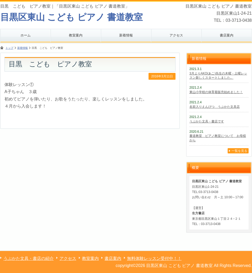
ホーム (25, 35)
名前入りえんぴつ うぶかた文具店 (214, 107)
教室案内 (76, 35)
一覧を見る (239, 151)
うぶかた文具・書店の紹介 (28, 258)
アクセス (176, 35)
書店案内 (226, 35)
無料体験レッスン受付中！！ (154, 258)
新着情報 (126, 35)
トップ (9, 47)
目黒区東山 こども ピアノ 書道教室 (71, 17)
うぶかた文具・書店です (206, 121)
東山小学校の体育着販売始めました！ (216, 92)
